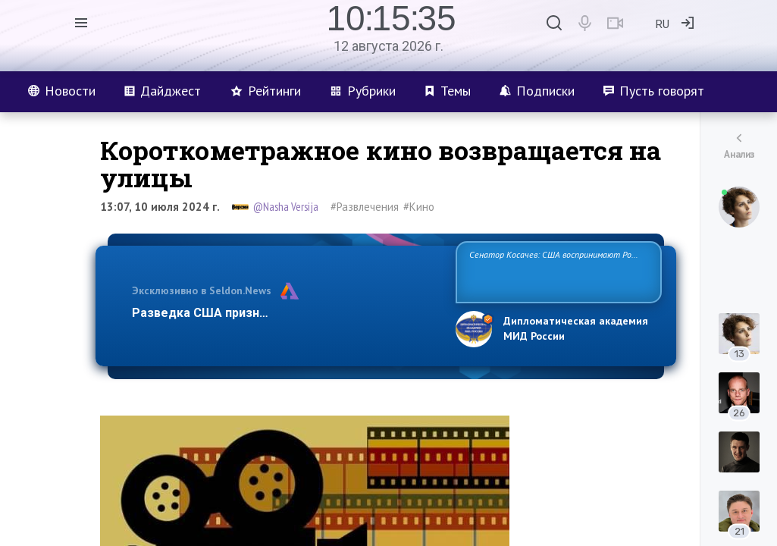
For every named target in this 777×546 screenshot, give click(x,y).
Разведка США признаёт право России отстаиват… (285, 313)
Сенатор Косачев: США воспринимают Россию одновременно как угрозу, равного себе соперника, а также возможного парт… (556, 271)
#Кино (418, 206)
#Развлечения (365, 206)
